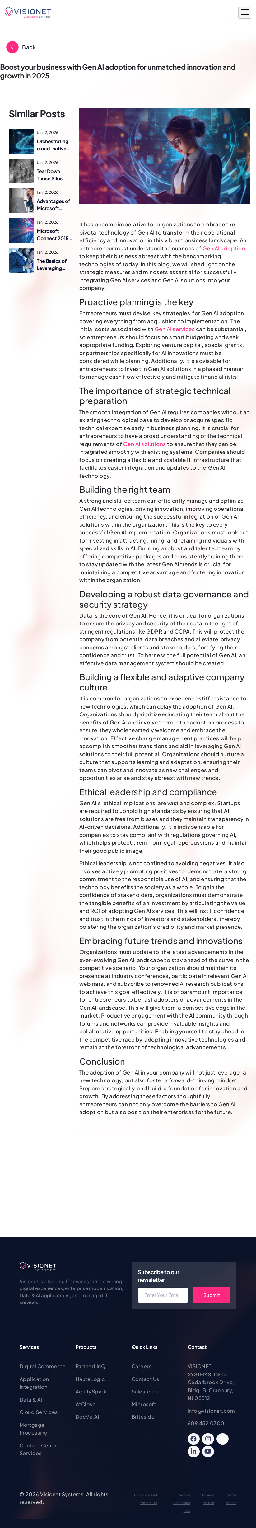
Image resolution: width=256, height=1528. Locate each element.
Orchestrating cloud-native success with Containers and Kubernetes (54, 145)
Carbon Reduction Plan (181, 1503)
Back (28, 47)
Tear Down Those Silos (50, 174)
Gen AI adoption (223, 248)
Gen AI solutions (144, 443)
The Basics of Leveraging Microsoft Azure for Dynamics (54, 265)
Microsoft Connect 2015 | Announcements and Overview (55, 235)
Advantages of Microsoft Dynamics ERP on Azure (53, 205)
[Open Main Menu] (245, 13)
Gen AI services (175, 328)
